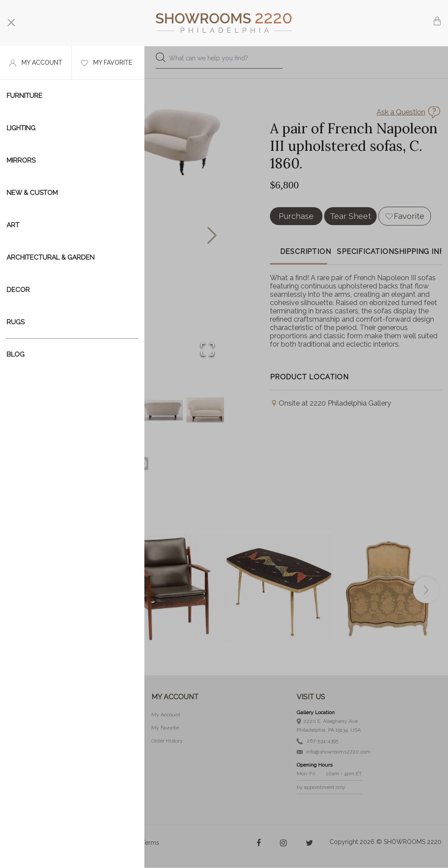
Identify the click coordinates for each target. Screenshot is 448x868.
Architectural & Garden (50, 257)
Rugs (15, 322)
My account (35, 62)
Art (13, 225)
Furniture (24, 96)
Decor (18, 290)
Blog (15, 354)
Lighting (21, 128)
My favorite (106, 62)
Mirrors (21, 160)
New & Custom (32, 193)
